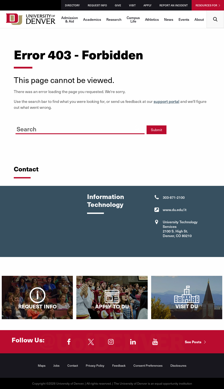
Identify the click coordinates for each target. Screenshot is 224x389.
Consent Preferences (148, 365)
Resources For (206, 5)
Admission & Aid (69, 19)
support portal (166, 101)
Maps (42, 365)
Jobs (56, 365)
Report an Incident (173, 5)
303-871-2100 (174, 197)
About (199, 19)
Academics (92, 19)
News (168, 19)
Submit (156, 129)
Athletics (152, 19)
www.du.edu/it (174, 209)
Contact (72, 365)
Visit (132, 5)
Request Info (97, 5)
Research (113, 19)
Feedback (119, 365)
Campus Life (133, 19)
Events (183, 19)
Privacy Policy (95, 365)
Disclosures (178, 365)
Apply (148, 5)
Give (118, 5)
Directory (72, 5)
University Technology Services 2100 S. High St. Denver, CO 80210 (180, 228)
